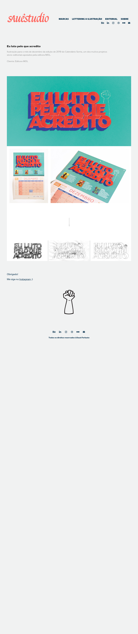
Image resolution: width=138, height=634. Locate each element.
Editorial (111, 19)
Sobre (124, 19)
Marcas (64, 19)
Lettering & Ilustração (87, 19)
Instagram (25, 279)
